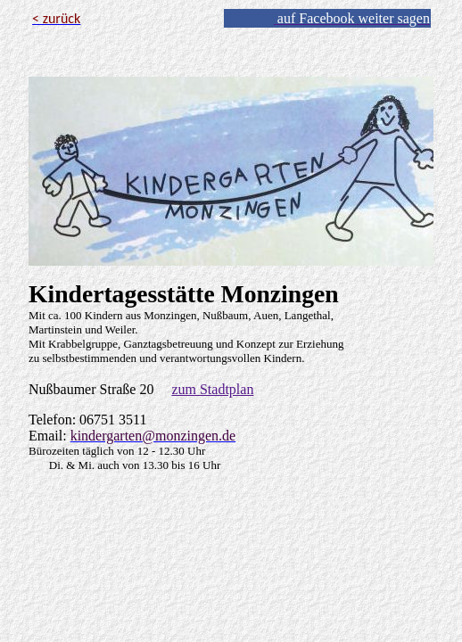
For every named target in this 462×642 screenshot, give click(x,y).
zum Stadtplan (212, 389)
